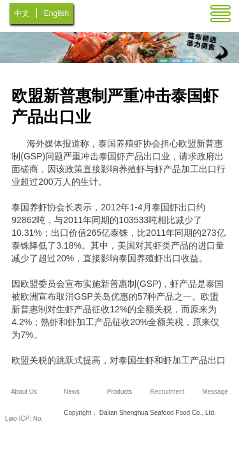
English (56, 13)
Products (119, 391)
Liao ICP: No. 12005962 (24, 423)
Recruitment (167, 391)
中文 (21, 13)
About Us (24, 391)
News (72, 391)
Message (215, 391)
